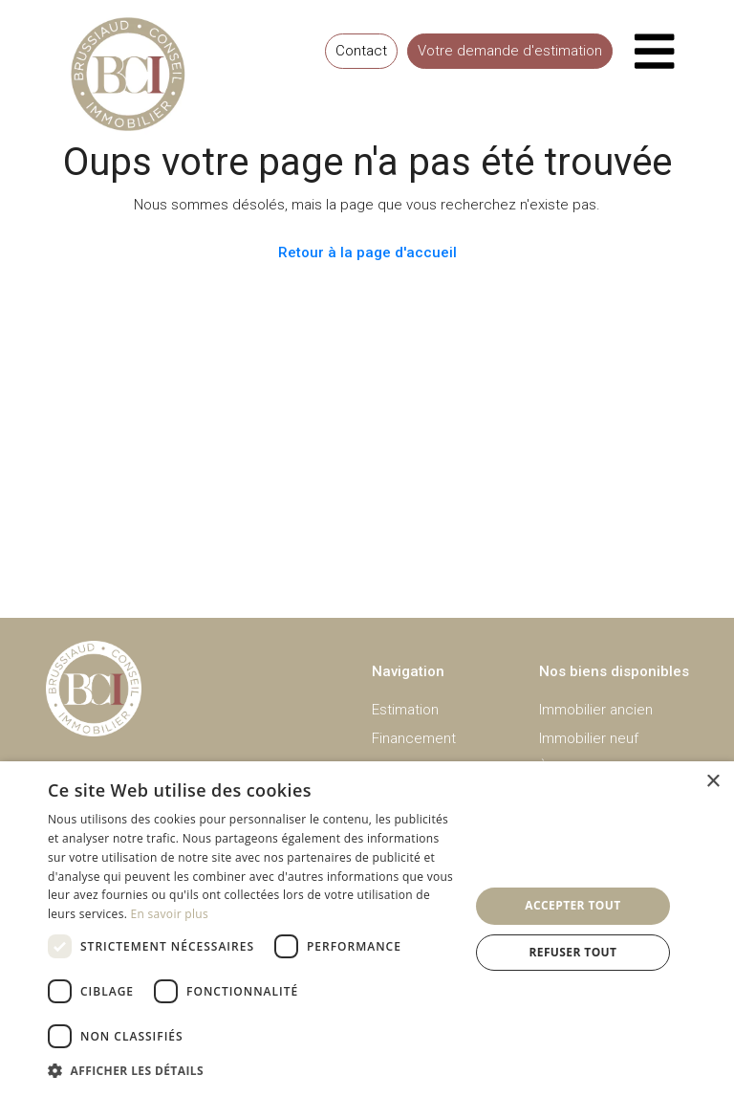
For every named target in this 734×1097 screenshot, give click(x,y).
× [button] (712, 782)
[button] (252, 1071)
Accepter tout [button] (572, 905)
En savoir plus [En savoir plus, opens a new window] (169, 914)
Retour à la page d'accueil (367, 252)
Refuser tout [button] (572, 952)
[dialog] (367, 929)
